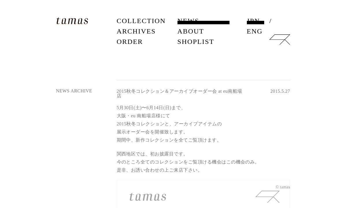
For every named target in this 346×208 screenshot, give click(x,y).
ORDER (130, 41)
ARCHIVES (136, 31)
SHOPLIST (195, 41)
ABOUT (190, 31)
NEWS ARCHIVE (74, 90)
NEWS (188, 20)
